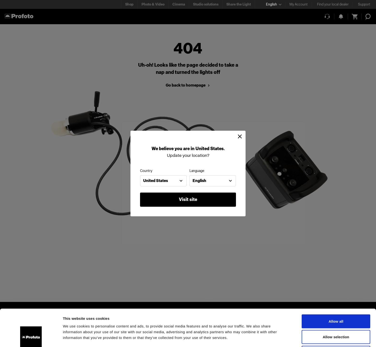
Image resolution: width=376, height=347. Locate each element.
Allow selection (336, 304)
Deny (335, 319)
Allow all (336, 288)
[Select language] (273, 4)
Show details (252, 337)
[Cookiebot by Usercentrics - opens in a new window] (31, 337)
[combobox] (163, 180)
